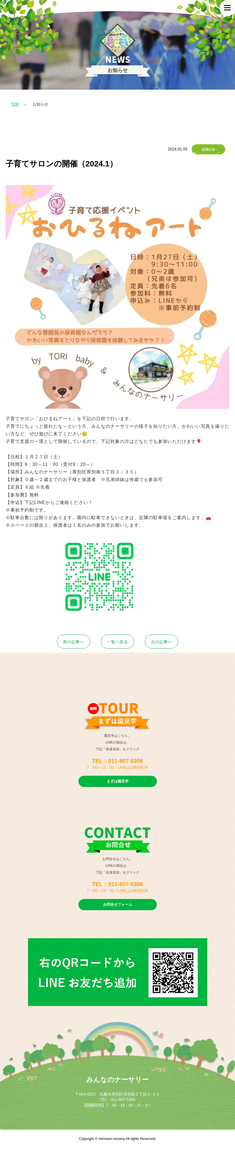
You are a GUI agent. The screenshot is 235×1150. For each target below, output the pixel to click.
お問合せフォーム (117, 904)
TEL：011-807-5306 (117, 761)
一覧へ (117, 642)
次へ (161, 642)
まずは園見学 (118, 781)
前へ (73, 642)
